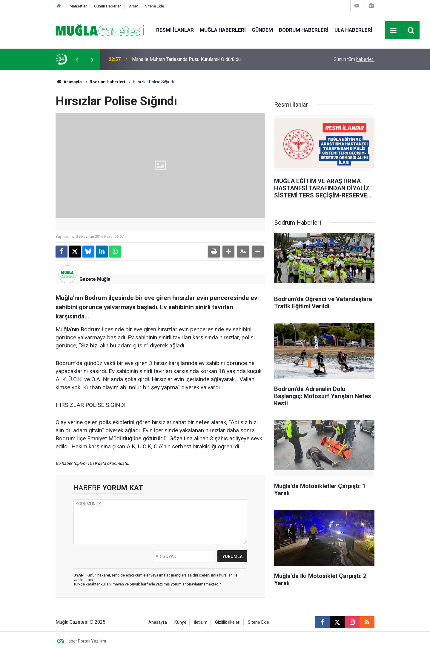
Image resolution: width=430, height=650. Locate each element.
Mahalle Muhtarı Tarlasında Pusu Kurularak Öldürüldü (186, 59)
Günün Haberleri (108, 6)
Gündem (262, 30)
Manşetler (78, 6)
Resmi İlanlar (175, 30)
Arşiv (133, 6)
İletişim (201, 622)
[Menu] (393, 30)
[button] (228, 251)
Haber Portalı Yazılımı (86, 641)
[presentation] (77, 59)
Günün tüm (354, 59)
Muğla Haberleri (223, 30)
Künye (180, 622)
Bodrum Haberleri (303, 30)
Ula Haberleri (353, 30)
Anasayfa (69, 81)
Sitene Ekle (154, 6)
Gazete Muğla (94, 279)
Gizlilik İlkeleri (227, 622)
